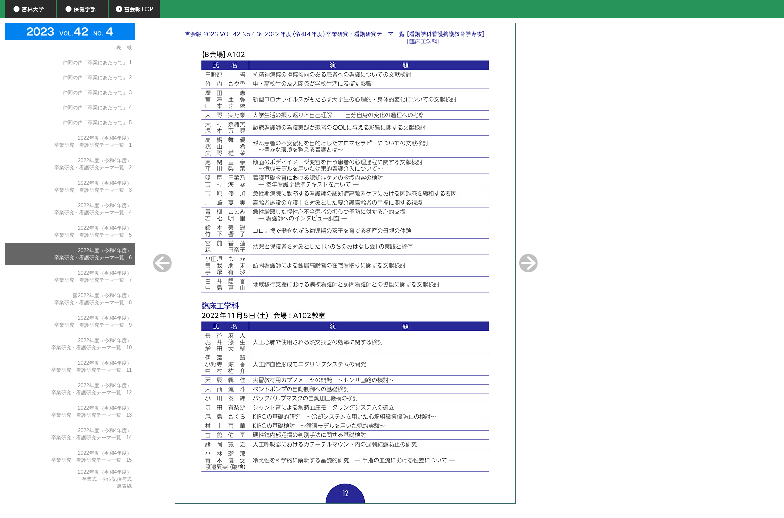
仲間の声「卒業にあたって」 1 (97, 63)
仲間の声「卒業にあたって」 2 (97, 77)
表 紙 (124, 47)
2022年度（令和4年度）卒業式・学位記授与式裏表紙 (105, 479)
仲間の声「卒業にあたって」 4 (97, 107)
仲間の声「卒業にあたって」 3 (97, 93)
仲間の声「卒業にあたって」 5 (97, 123)
